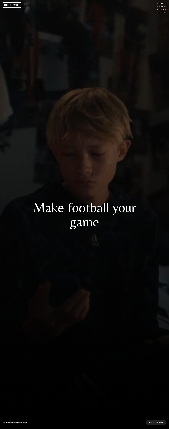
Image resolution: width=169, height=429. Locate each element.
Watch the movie (156, 422)
